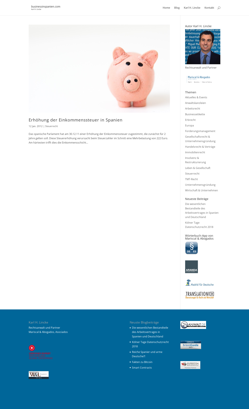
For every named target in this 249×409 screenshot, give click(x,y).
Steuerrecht (51, 126)
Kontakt (209, 8)
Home (166, 8)
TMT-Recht (191, 179)
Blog (177, 8)
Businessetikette (195, 114)
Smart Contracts (142, 367)
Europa (189, 125)
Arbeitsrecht (192, 108)
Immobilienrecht (195, 152)
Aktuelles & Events (196, 97)
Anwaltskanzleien (195, 103)
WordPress (88, 404)
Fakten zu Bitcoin (142, 362)
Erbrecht (190, 120)
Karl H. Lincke (192, 8)
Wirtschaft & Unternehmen (201, 190)
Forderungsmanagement (200, 131)
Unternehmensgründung (200, 185)
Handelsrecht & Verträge (200, 146)
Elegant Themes (54, 404)
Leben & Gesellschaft (197, 168)
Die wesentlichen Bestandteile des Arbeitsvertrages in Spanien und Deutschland (150, 332)
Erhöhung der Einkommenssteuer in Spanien (75, 120)
